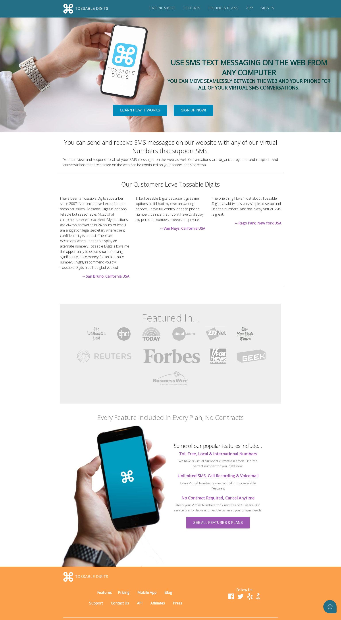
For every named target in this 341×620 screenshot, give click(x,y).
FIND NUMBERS (162, 8)
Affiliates (157, 603)
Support (96, 603)
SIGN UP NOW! (193, 110)
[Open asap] (330, 606)
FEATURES (191, 8)
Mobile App (146, 592)
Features (104, 592)
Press (177, 603)
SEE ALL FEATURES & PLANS (218, 522)
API (140, 603)
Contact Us (120, 603)
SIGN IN (267, 8)
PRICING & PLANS (223, 8)
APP (249, 8)
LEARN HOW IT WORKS (140, 110)
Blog (168, 592)
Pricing (123, 592)
